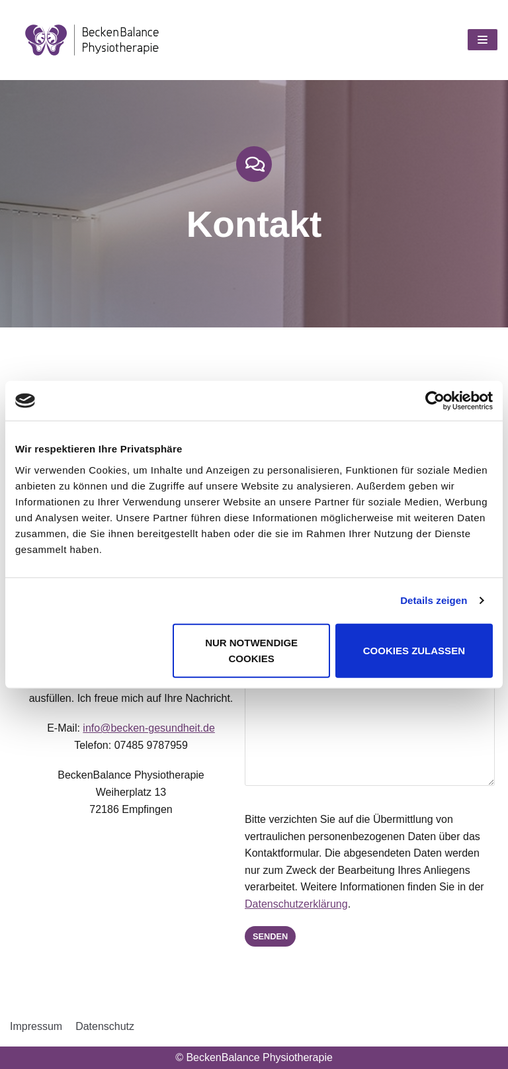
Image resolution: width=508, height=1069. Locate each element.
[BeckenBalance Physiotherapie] (92, 40)
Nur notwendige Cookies (251, 649)
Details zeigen (433, 600)
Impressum (36, 1026)
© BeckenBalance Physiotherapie (254, 1057)
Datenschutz (104, 1026)
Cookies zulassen (414, 650)
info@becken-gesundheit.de (141, 736)
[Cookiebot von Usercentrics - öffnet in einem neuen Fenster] (435, 401)
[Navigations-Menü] (482, 39)
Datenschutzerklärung (280, 904)
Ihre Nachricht (362, 701)
